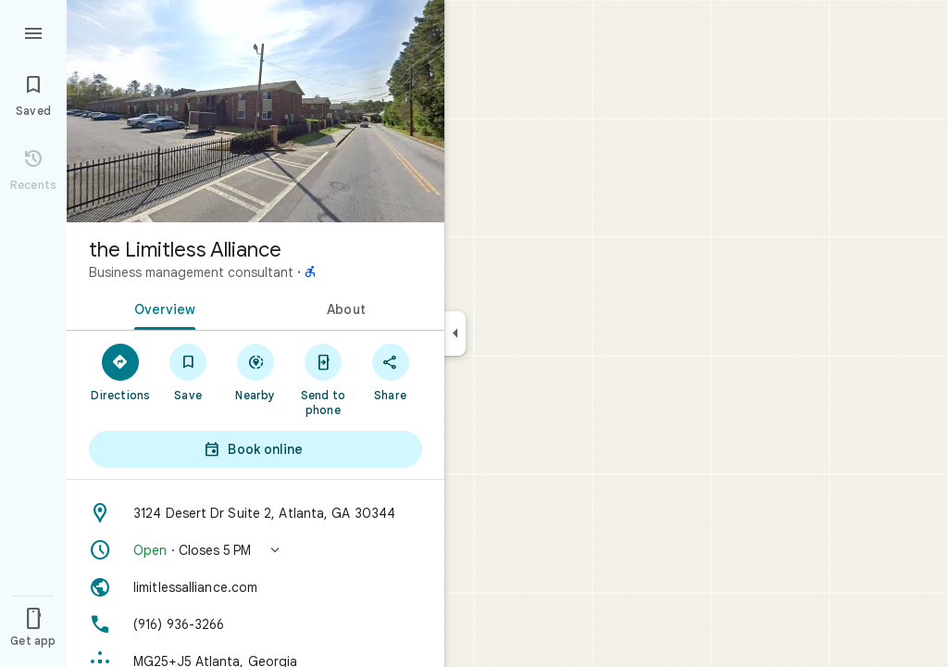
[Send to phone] (322, 379)
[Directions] (121, 371)
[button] (255, 550)
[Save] (188, 371)
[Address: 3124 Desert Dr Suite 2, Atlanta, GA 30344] (255, 513)
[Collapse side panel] (455, 333)
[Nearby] (256, 371)
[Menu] (33, 31)
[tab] (161, 307)
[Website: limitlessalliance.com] (255, 587)
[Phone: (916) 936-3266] (255, 624)
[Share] (390, 371)
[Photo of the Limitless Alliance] (255, 111)
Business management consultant (191, 272)
